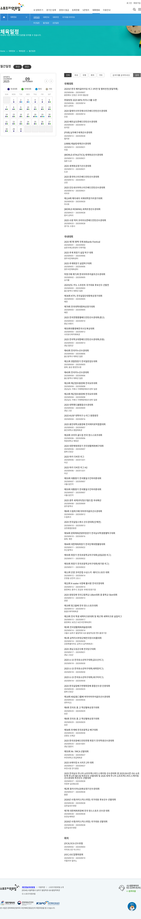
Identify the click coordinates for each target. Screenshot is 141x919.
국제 (84, 75)
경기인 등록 (51, 10)
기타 (100, 75)
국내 (76, 75)
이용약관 (42, 887)
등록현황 (76, 10)
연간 (27, 67)
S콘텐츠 (86, 10)
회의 (92, 75)
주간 (18, 67)
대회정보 (96, 10)
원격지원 (131, 891)
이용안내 (106, 10)
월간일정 (46, 23)
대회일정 (36, 17)
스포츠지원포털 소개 (56, 887)
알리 (132, 904)
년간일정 (56, 23)
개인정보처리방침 (28, 887)
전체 (68, 75)
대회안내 (46, 17)
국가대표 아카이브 (68, 17)
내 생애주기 (38, 10)
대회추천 (56, 17)
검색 (137, 75)
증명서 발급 (64, 10)
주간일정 (36, 23)
